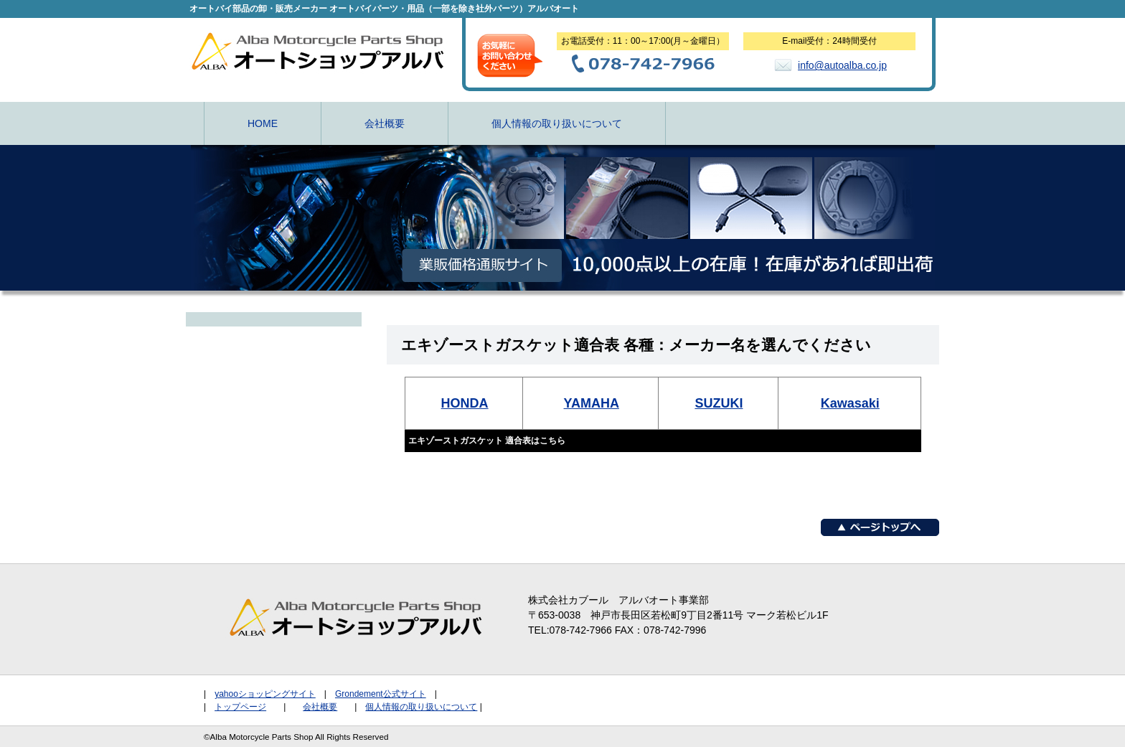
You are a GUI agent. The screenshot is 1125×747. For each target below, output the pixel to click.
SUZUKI (719, 403)
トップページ (240, 707)
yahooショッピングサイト (265, 694)
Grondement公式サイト (380, 694)
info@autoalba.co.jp (842, 65)
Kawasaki (850, 403)
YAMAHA (591, 403)
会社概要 (384, 123)
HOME (263, 123)
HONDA (465, 403)
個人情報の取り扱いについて (556, 123)
